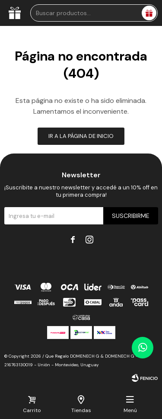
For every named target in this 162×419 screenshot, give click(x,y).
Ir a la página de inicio (81, 136)
